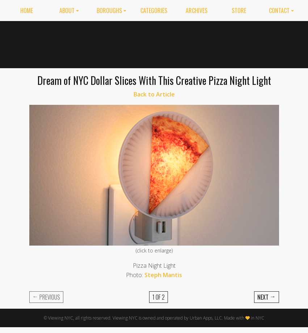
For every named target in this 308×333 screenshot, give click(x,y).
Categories (153, 10)
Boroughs (109, 10)
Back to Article (154, 94)
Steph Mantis (163, 275)
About (67, 10)
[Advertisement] (219, 43)
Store (239, 10)
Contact (279, 10)
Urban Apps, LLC (206, 318)
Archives (196, 10)
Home (26, 10)
